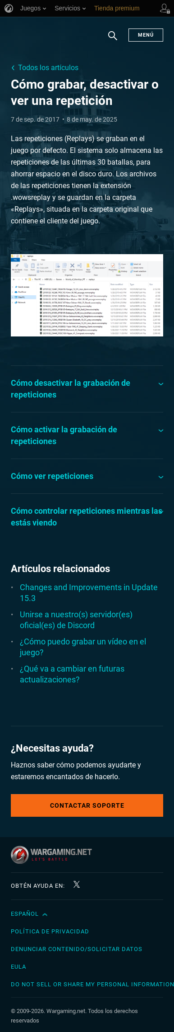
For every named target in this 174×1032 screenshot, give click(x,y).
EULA (18, 966)
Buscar (112, 40)
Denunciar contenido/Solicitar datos (76, 949)
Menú (146, 35)
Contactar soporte (87, 805)
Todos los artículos (48, 67)
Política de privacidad (50, 931)
